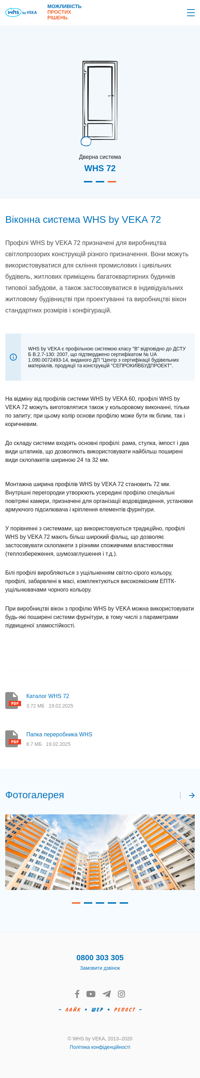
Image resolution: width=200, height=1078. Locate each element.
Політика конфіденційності (100, 1047)
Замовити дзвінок (100, 968)
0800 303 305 (100, 957)
